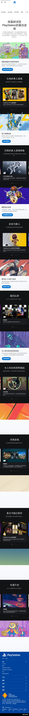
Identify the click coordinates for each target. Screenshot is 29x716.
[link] (14, 97)
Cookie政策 (20, 710)
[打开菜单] (1, 2)
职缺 (3, 665)
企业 (3, 671)
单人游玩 (3, 12)
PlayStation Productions (7, 669)
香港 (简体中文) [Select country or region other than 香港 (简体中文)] (7, 707)
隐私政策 (10, 710)
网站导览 (25, 710)
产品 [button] (14, 677)
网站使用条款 (15, 710)
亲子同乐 (16, 12)
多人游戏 (10, 12)
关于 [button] (14, 662)
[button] (7, 69)
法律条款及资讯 (4, 710)
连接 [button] (14, 690)
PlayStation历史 (5, 673)
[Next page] (27, 12)
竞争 (22, 12)
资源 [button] (14, 686)
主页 (3, 658)
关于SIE (3, 663)
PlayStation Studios (6, 667)
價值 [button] (14, 680)
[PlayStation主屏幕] (14, 2)
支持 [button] (14, 683)
